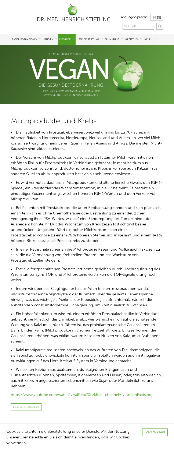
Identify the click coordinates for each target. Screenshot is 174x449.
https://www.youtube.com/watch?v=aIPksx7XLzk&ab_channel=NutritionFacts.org (81, 395)
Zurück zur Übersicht (27, 406)
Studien (48, 39)
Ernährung (112, 39)
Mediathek (131, 39)
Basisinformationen (24, 39)
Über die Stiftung (88, 39)
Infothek (65, 39)
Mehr (147, 39)
